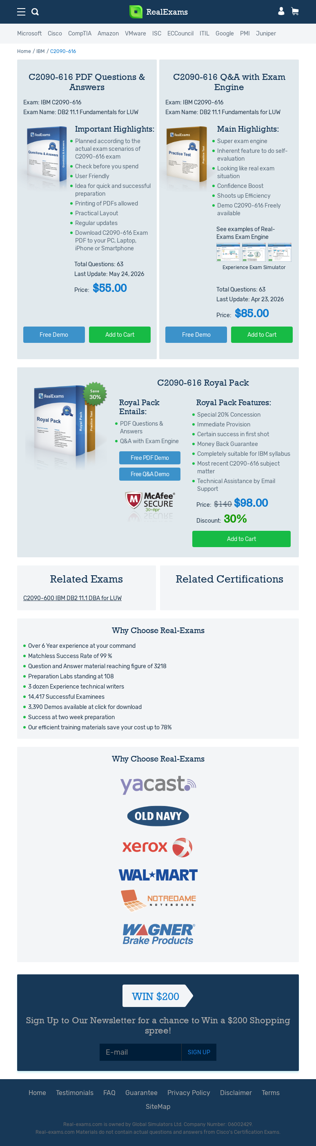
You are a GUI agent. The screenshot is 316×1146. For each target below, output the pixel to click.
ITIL (204, 33)
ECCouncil (180, 33)
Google (225, 33)
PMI (245, 33)
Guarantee (141, 1093)
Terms (271, 1093)
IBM (40, 51)
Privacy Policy (188, 1093)
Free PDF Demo (150, 458)
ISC (156, 33)
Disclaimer (236, 1093)
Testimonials (74, 1093)
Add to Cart (119, 334)
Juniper (266, 33)
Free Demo (54, 334)
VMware (135, 33)
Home (24, 51)
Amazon (108, 33)
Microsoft (29, 33)
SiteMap (158, 1107)
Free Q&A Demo (150, 474)
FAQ (109, 1093)
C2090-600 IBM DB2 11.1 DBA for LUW (72, 598)
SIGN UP (199, 1052)
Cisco (55, 33)
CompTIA (79, 33)
